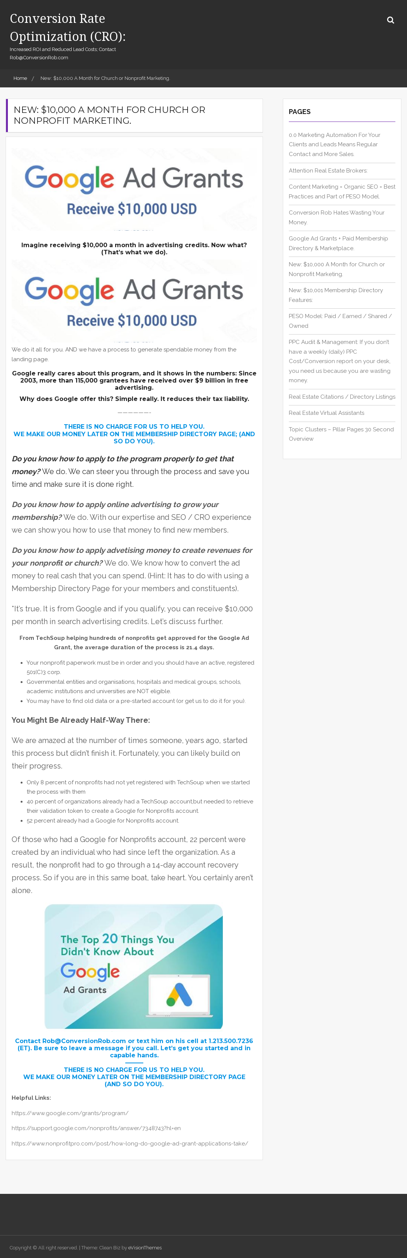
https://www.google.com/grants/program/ (70, 1113)
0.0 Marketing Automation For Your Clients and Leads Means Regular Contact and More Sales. (334, 145)
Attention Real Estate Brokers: (328, 170)
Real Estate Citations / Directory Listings (342, 396)
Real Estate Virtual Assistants (326, 413)
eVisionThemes (145, 1247)
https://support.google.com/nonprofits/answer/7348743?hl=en (96, 1128)
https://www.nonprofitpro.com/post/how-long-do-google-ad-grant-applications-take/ (130, 1143)
